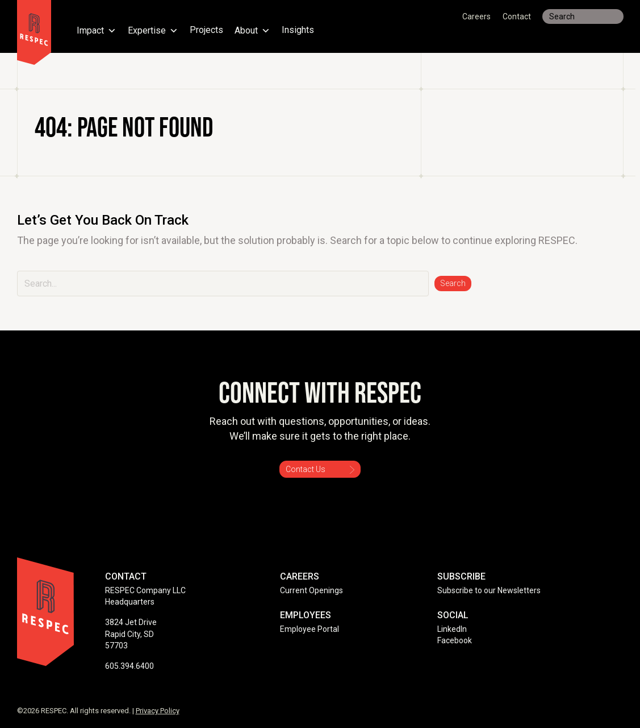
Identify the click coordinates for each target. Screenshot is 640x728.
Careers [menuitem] (476, 16)
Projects (206, 30)
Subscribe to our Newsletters (489, 590)
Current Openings (311, 590)
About (252, 30)
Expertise (153, 30)
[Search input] (583, 16)
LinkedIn (452, 629)
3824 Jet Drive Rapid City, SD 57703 (131, 634)
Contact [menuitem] (517, 16)
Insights (298, 30)
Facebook (454, 640)
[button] (452, 283)
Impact (96, 30)
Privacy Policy (157, 710)
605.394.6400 (129, 666)
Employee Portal (309, 629)
